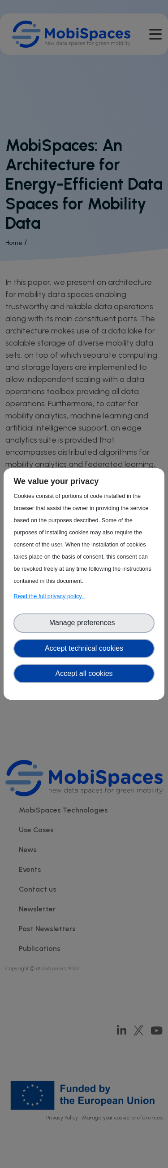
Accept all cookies (83, 673)
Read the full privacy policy (49, 596)
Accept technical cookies (84, 648)
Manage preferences (84, 622)
